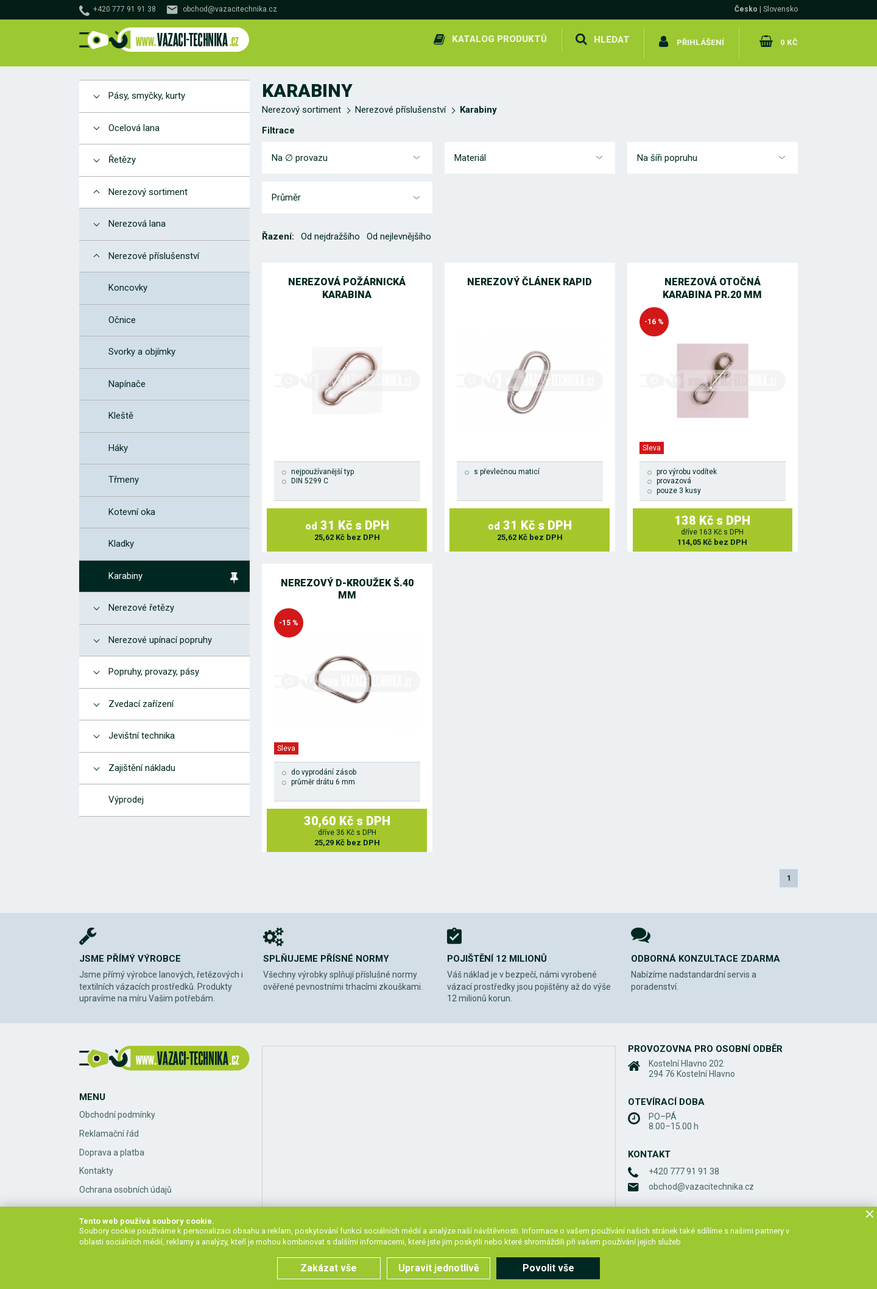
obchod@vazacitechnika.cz (230, 9)
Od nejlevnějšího (399, 229)
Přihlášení (700, 39)
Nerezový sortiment (301, 103)
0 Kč (788, 39)
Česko (746, 9)
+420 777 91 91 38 (124, 9)
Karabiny (478, 103)
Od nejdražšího (330, 229)
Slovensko (780, 9)
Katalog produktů (498, 39)
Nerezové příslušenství (400, 103)
